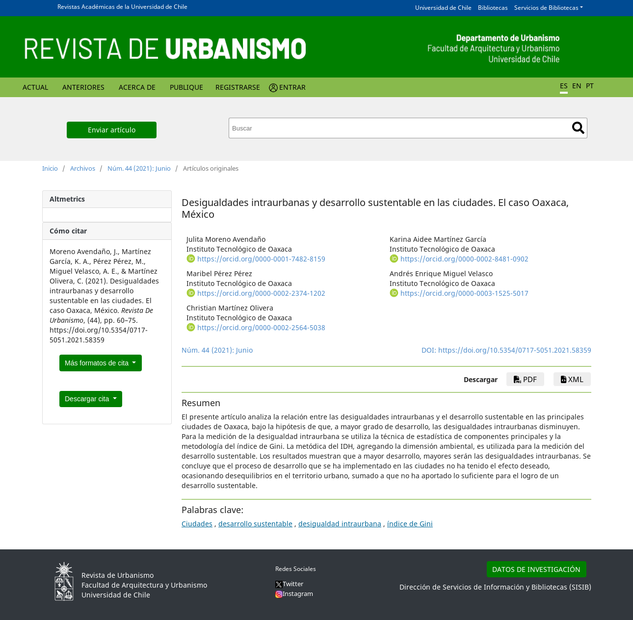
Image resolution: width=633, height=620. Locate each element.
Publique (186, 87)
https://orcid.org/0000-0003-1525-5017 (464, 293)
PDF (525, 379)
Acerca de (137, 87)
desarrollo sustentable (255, 523)
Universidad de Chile (443, 7)
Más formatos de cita (98, 363)
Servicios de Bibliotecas (546, 7)
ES (564, 85)
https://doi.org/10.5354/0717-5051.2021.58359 (514, 350)
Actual (35, 87)
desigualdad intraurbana (339, 523)
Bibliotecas (493, 7)
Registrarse (237, 87)
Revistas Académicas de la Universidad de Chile (122, 6)
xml (572, 379)
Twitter (289, 583)
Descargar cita (88, 399)
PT (590, 85)
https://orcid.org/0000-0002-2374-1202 (261, 293)
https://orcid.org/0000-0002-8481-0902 (464, 258)
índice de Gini (410, 523)
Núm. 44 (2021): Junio (139, 168)
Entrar (292, 87)
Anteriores (83, 87)
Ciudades (197, 523)
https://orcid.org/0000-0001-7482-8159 (261, 258)
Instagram (294, 593)
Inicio (50, 168)
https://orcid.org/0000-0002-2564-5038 (261, 327)
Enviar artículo (111, 129)
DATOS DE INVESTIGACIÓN (536, 569)
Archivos (82, 168)
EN (576, 85)
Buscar (578, 128)
